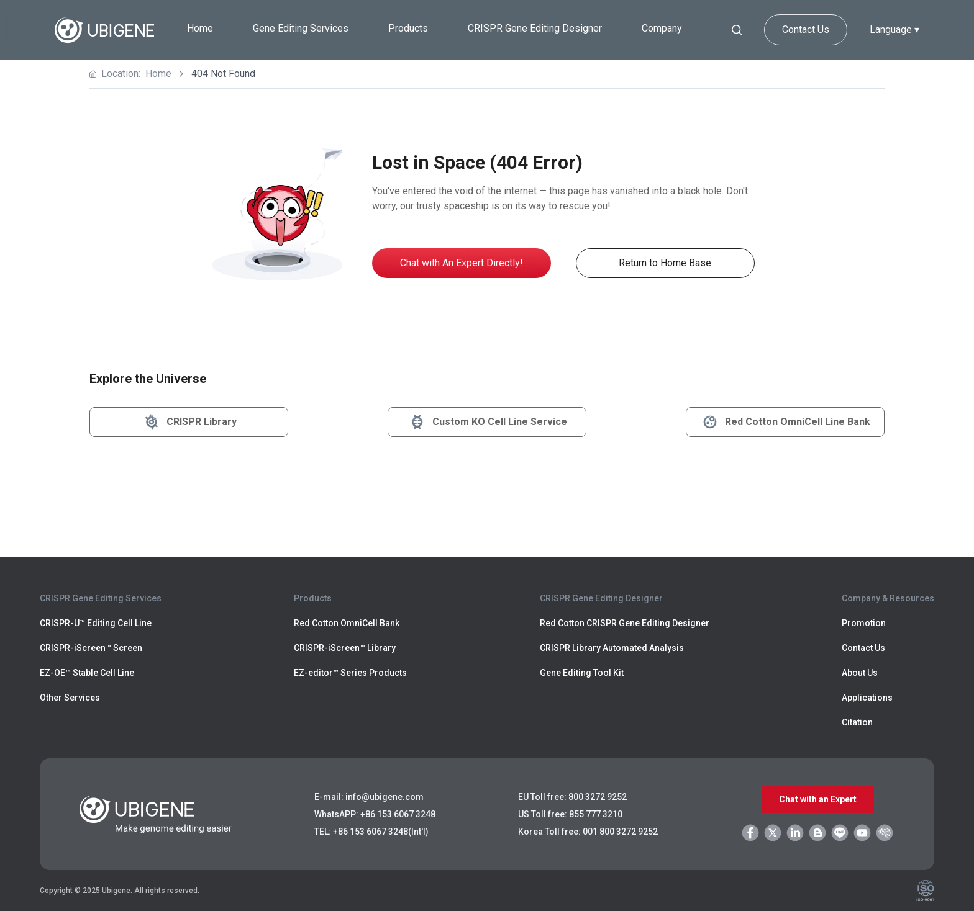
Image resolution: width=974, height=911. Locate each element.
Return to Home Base (665, 263)
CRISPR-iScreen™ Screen (91, 648)
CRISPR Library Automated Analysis (612, 648)
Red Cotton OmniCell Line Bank (785, 422)
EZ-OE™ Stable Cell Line (87, 673)
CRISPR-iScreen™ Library (345, 648)
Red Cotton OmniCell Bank (346, 623)
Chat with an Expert (818, 799)
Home (200, 28)
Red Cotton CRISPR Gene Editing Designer (624, 623)
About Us (860, 673)
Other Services (70, 697)
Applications (867, 697)
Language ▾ (894, 29)
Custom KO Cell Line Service (487, 422)
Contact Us (805, 29)
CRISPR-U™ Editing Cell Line (96, 623)
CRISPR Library (189, 422)
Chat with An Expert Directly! (461, 263)
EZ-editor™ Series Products (350, 673)
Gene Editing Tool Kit (582, 673)
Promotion (864, 623)
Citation (857, 722)
